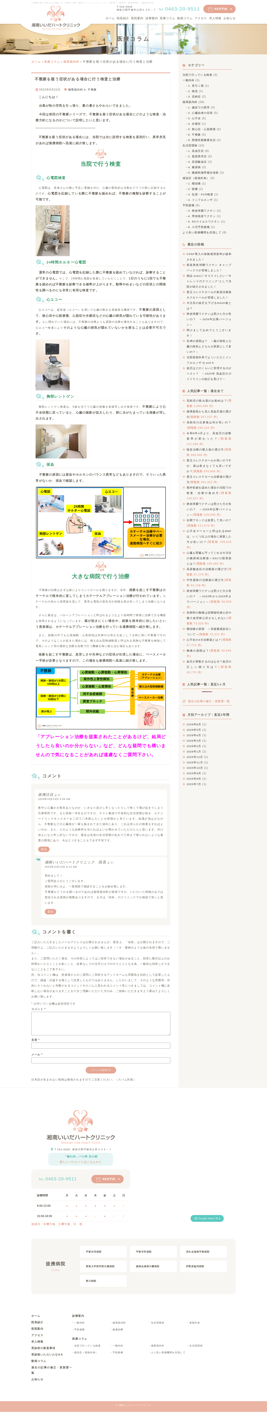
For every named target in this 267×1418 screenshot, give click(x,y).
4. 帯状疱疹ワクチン (202, 216)
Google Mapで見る (208, 1222)
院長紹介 (123, 18)
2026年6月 (194, 729)
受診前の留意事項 (43, 1354)
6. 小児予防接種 (199, 227)
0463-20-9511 (63, 1183)
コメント (38, 1008)
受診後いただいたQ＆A (47, 1360)
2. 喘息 (193, 91)
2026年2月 (194, 751)
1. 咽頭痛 (194, 183)
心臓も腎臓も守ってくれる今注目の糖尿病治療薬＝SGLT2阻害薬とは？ (209, 558)
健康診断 (118, 1335)
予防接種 (188, 205)
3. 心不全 (194, 118)
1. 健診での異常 (199, 107)
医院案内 (137, 18)
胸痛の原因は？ (198, 650)
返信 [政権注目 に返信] (44, 849)
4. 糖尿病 (194, 167)
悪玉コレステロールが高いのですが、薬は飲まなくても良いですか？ (209, 466)
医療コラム (167, 18)
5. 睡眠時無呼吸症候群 (203, 172)
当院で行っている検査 (198, 74)
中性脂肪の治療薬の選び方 (205, 580)
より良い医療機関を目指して (202, 232)
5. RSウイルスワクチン (204, 221)
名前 (35, 1043)
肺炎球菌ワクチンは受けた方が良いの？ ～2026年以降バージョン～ (209, 319)
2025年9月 (194, 778)
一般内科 (188, 80)
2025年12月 (195, 761)
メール (37, 1058)
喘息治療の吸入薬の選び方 (205, 449)
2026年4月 (194, 740)
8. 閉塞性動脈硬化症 (202, 140)
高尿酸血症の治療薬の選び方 (207, 569)
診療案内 (152, 18)
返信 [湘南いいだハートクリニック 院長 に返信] (50, 911)
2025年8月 (194, 783)
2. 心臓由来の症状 (200, 112)
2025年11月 (195, 767)
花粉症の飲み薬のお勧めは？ (207, 400)
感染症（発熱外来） (196, 178)
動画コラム (185, 18)
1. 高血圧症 (196, 150)
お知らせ (229, 18)
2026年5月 (194, 734)
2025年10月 (195, 772)
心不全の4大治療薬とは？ (204, 639)
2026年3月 (194, 745)
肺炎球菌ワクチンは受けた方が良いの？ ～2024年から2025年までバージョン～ (209, 596)
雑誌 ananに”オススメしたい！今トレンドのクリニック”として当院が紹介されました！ (209, 281)
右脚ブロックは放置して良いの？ (209, 520)
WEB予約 (220, 8)
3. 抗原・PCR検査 (201, 194)
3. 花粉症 (194, 96)
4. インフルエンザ (200, 199)
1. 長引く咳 (196, 85)
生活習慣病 (190, 145)
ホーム (110, 18)
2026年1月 (194, 756)
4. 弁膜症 (194, 123)
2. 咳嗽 (193, 189)
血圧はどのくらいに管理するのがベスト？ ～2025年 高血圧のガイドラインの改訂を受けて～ (209, 373)
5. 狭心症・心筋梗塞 (202, 129)
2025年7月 (194, 789)
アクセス (201, 18)
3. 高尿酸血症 (197, 161)
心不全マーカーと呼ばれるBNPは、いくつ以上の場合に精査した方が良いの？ (209, 536)
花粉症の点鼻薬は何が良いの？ (209, 422)
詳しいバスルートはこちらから (81, 1165)
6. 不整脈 (90, 89)
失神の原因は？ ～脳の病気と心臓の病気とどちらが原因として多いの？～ (209, 346)
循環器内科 (75, 89)
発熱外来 (194, 1328)
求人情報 (215, 18)
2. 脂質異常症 (197, 156)
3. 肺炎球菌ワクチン (202, 210)
